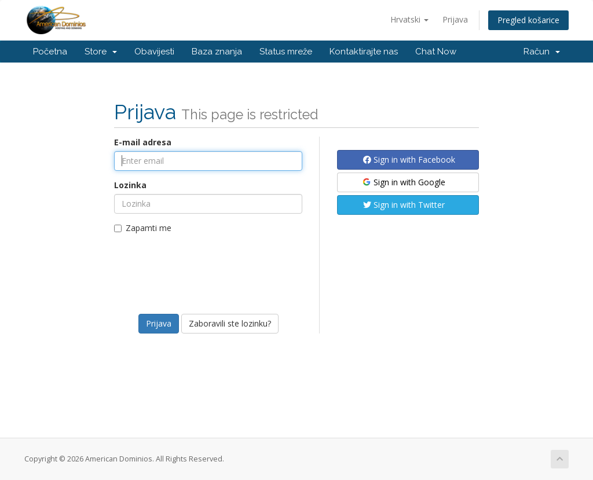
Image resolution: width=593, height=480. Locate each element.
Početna (50, 51)
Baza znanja (217, 51)
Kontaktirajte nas (364, 51)
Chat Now (435, 51)
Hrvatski (409, 19)
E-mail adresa (142, 142)
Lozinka (130, 184)
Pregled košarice (528, 19)
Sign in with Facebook (409, 159)
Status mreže (285, 51)
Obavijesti (154, 51)
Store (101, 51)
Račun (542, 51)
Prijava (455, 19)
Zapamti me (142, 227)
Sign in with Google (403, 182)
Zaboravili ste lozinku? (230, 323)
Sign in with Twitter (404, 204)
